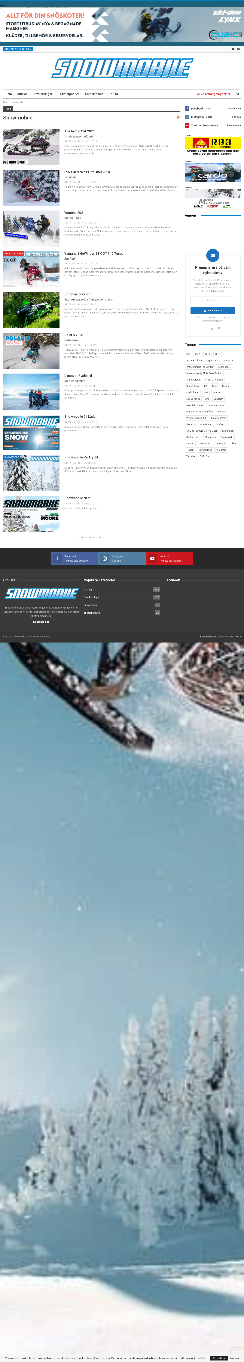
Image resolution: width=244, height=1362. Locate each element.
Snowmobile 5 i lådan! (81, 416)
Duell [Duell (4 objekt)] (215, 386)
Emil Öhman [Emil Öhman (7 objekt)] (192, 392)
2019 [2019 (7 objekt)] (217, 354)
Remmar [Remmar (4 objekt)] (190, 424)
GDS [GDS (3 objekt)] (206, 392)
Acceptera (218, 1358)
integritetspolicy (208, 636)
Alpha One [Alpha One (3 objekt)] (212, 360)
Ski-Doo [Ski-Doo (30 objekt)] (220, 424)
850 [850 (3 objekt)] (188, 354)
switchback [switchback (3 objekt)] (205, 443)
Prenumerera (215, 310)
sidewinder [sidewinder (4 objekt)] (206, 424)
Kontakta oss (94, 94)
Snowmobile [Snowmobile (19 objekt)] (227, 437)
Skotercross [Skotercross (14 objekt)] (228, 431)
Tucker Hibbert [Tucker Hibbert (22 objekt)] (205, 450)
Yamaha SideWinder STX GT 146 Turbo (93, 253)
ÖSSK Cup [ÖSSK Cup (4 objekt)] (205, 456)
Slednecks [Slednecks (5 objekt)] (210, 437)
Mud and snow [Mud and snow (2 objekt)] (216, 405)
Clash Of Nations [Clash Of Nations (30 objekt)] (214, 379)
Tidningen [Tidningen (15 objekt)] (220, 443)
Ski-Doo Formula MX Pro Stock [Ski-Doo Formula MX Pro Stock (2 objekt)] (201, 431)
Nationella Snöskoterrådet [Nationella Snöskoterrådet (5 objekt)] (199, 411)
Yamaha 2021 (74, 213)
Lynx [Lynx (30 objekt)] (207, 399)
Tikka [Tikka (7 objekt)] (233, 443)
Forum (113, 94)
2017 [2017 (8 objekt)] (207, 354)
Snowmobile (12, 457)
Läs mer (234, 1358)
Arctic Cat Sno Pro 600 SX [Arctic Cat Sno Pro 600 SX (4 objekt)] (199, 367)
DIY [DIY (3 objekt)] (206, 386)
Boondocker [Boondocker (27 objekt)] (224, 367)
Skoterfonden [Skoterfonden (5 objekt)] (193, 437)
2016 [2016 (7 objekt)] (197, 354)
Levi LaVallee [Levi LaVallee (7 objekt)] (193, 399)
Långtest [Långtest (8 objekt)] (218, 399)
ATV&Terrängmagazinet (213, 94)
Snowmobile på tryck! (81, 457)
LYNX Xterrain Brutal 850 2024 (87, 172)
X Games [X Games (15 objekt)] (222, 450)
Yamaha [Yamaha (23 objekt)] (190, 456)
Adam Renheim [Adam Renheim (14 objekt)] (194, 360)
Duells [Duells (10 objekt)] (225, 386)
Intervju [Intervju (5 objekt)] (217, 392)
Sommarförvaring (77, 294)
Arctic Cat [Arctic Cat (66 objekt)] (228, 360)
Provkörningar (42, 94)
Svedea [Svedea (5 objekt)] (190, 443)
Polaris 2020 (73, 335)
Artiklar (22, 94)
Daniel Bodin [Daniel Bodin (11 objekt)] (193, 386)
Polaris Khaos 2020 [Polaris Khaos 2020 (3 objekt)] (196, 418)
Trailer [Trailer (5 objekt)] (189, 450)
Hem (8, 94)
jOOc (238, 636)
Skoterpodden (70, 94)
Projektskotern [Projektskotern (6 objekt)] (218, 418)
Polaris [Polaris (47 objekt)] (221, 411)
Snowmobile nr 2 (77, 498)
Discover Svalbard (78, 376)
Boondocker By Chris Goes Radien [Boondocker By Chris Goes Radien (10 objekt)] (204, 373)
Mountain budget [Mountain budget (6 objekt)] (195, 405)
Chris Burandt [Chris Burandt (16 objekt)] (193, 379)
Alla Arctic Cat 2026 (79, 131)
